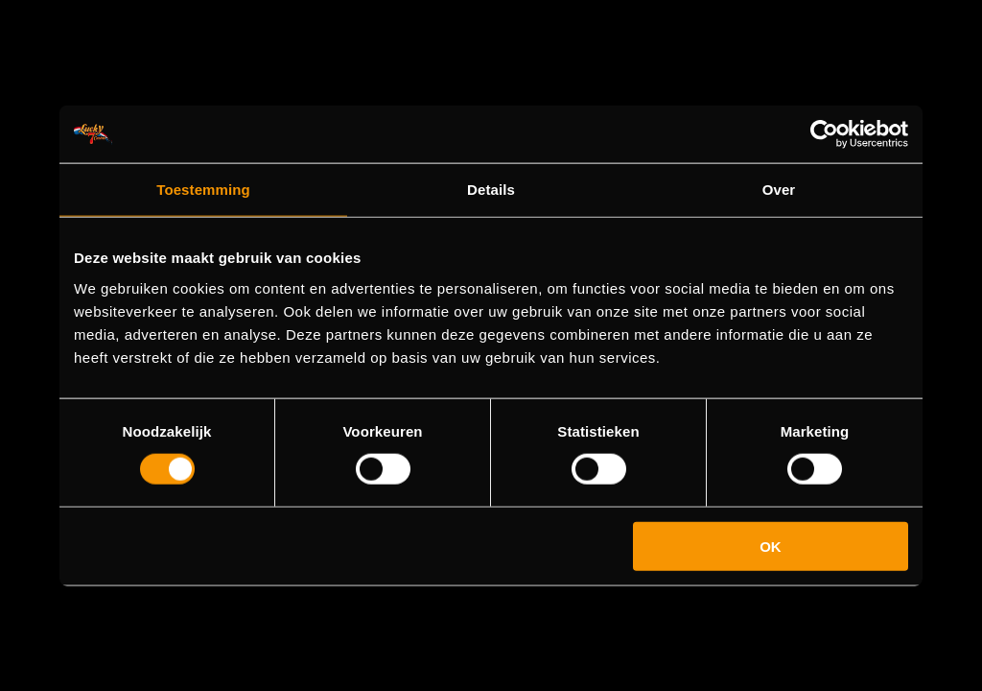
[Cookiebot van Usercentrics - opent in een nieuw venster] (824, 134)
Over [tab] (779, 189)
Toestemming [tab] (203, 189)
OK (771, 545)
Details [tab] (491, 189)
